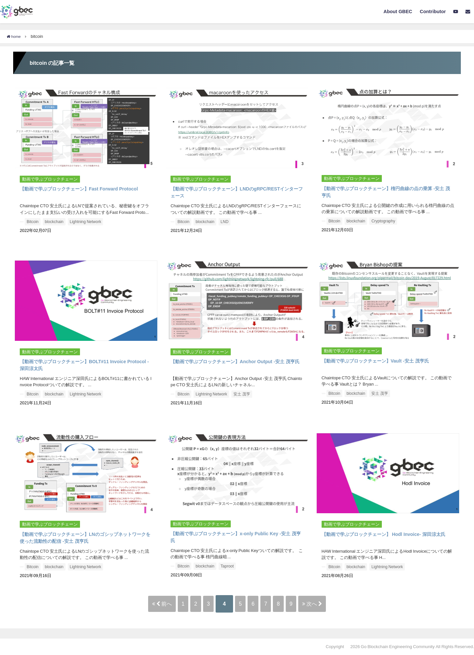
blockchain (54, 222)
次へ (343, 603)
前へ (133, 603)
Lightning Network (85, 222)
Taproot (227, 566)
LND (224, 222)
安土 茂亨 (241, 394)
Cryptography (383, 221)
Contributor (433, 11)
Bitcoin (33, 222)
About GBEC (397, 11)
